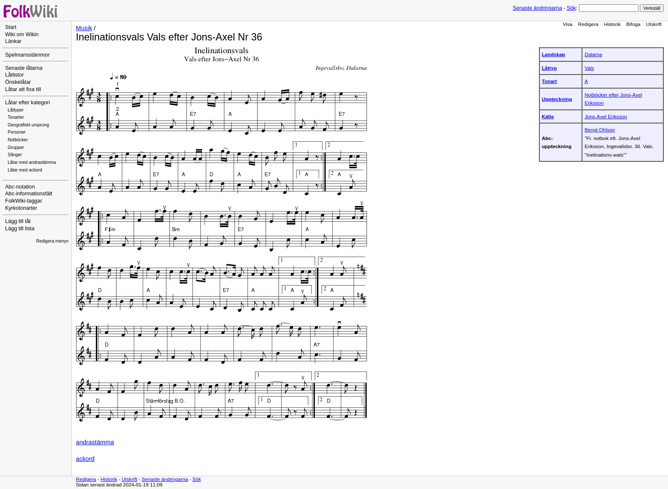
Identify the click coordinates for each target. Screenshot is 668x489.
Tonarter (16, 117)
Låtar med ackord (25, 170)
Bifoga (633, 24)
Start (10, 27)
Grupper (16, 147)
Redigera (588, 24)
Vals (589, 68)
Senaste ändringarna (537, 8)
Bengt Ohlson (599, 129)
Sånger (15, 154)
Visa (568, 24)
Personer (17, 132)
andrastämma (95, 442)
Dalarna (593, 54)
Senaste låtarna (24, 68)
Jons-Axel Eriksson (605, 116)
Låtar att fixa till (23, 89)
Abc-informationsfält (28, 194)
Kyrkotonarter (21, 208)
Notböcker (18, 139)
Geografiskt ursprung (28, 125)
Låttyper (16, 110)
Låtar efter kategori (27, 103)
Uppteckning (557, 99)
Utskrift (654, 24)
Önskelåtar (18, 82)
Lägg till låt (18, 221)
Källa (548, 116)
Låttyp (549, 68)
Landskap (553, 54)
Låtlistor (14, 75)
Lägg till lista (20, 229)
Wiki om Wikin (22, 34)
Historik (612, 24)
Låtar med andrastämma (32, 162)
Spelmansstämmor (27, 55)
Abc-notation (20, 187)
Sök (571, 8)
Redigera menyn (52, 241)
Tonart (549, 81)
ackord (85, 458)
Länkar (13, 41)
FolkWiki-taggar (23, 201)
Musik (84, 28)
